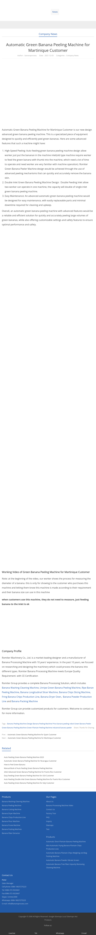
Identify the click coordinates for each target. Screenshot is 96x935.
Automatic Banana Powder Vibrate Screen (62, 860)
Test (47, 829)
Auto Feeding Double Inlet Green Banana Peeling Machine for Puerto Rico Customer (37, 779)
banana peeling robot (65, 724)
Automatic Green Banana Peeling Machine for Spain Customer (32, 734)
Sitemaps (49, 825)
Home (5, 11)
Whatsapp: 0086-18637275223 (14, 900)
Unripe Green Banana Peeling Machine (60, 687)
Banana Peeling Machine (11, 805)
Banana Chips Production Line (14, 817)
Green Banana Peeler (82, 724)
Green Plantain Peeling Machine (39, 727)
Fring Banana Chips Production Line (20, 696)
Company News (48, 34)
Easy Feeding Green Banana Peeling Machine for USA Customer (29, 775)
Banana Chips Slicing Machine (74, 692)
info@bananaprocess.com (18, 903)
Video (30, 11)
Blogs (81, 11)
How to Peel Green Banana (14, 764)
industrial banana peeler (62, 727)
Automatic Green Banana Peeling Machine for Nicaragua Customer (30, 761)
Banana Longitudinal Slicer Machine (39, 692)
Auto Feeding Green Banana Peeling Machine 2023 (24, 757)
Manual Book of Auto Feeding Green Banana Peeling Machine (28, 768)
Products (18, 11)
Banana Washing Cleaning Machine (20, 687)
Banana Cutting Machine (11, 809)
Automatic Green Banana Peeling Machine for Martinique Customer (34, 738)
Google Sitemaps (55, 916)
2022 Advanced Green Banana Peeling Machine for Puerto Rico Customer (33, 772)
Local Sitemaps (68, 916)
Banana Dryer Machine (11, 813)
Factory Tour (51, 813)
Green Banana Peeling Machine (14, 727)
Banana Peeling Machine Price (44, 724)
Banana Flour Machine (11, 821)
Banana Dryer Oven (51, 696)
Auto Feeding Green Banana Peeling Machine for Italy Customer (29, 783)
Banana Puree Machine (11, 825)
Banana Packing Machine (25, 701)
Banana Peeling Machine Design (19, 724)
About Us (42, 11)
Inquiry (49, 821)
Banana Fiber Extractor (11, 833)
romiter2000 (12, 897)
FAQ (47, 817)
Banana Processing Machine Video (59, 805)
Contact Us (68, 11)
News (55, 11)
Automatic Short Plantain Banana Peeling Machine (66, 841)
